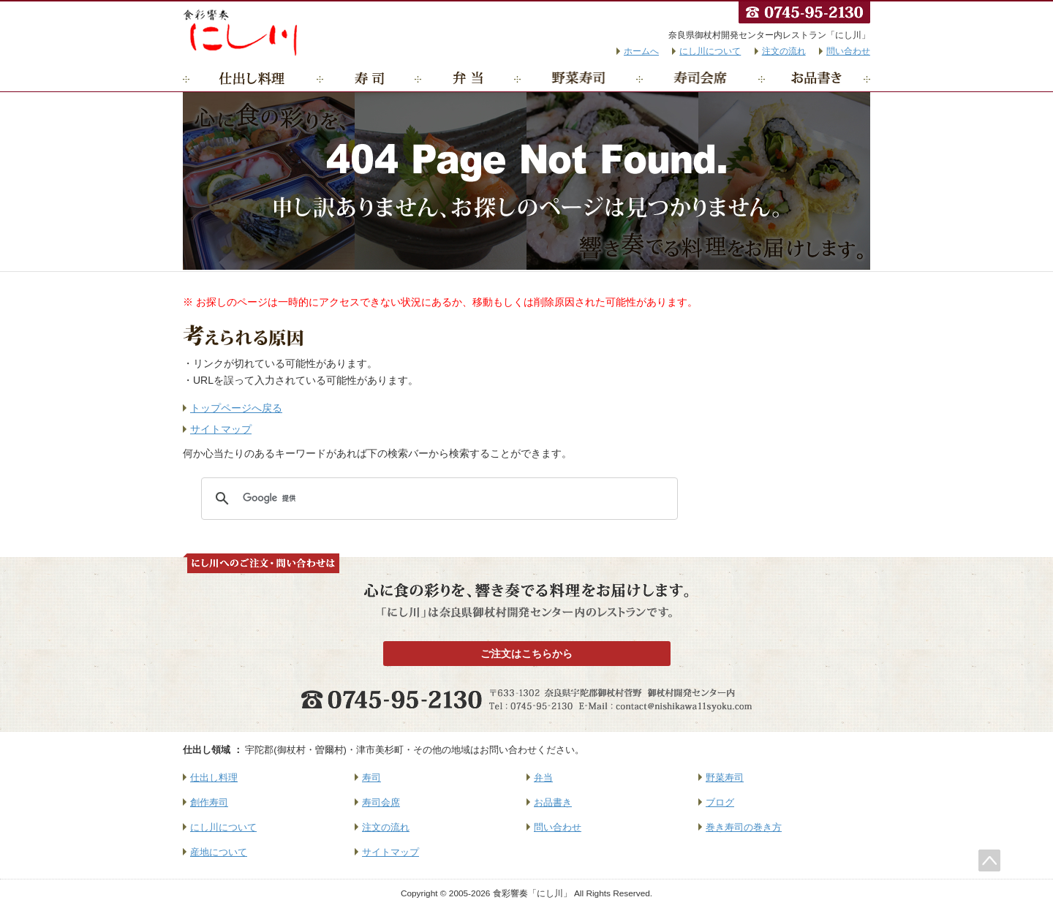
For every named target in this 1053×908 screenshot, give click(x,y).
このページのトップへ (989, 860)
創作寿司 (209, 802)
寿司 (369, 78)
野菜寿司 (579, 78)
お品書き (816, 78)
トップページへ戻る (236, 408)
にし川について (710, 51)
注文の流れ (784, 51)
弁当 (468, 78)
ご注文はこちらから (526, 653)
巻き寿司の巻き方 (744, 827)
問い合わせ (848, 51)
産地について (218, 852)
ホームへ (641, 51)
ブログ (720, 802)
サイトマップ (221, 429)
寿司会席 (701, 78)
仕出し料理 (251, 78)
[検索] (437, 498)
